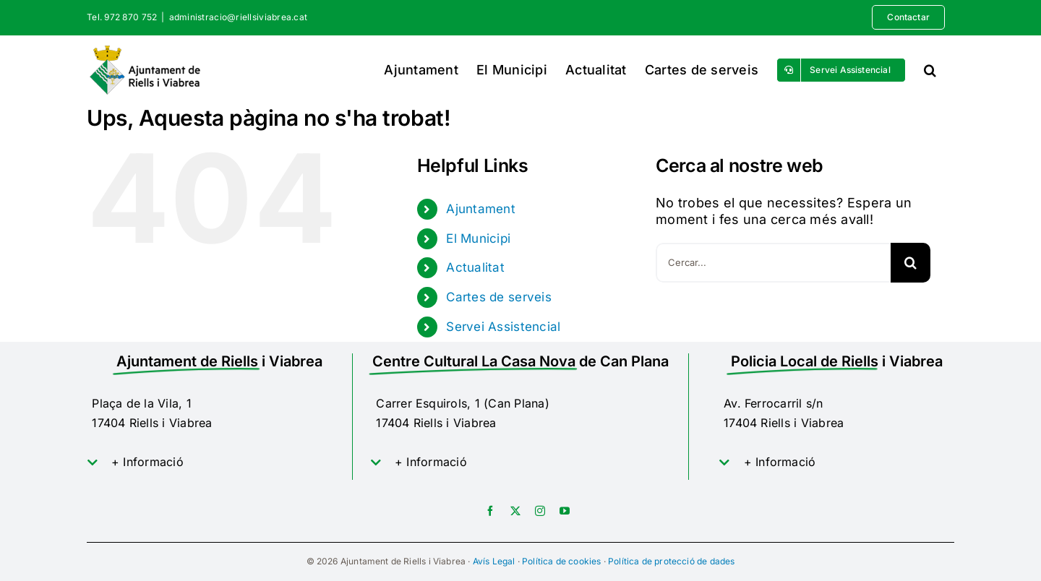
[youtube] (565, 511)
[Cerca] (910, 263)
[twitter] (515, 511)
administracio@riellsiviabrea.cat (238, 17)
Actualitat (475, 267)
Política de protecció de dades (671, 561)
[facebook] (490, 511)
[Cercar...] (773, 263)
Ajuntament (480, 209)
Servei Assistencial (503, 326)
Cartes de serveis (499, 297)
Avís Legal (494, 561)
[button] (930, 69)
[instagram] (540, 511)
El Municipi (478, 238)
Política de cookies (561, 561)
